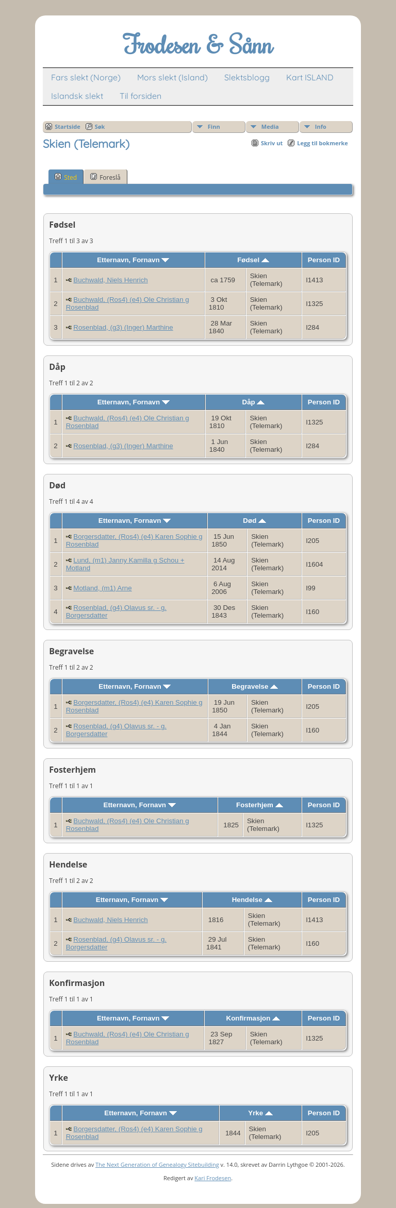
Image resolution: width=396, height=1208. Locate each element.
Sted (66, 177)
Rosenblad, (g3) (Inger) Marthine (123, 327)
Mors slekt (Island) (172, 77)
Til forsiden (140, 96)
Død (254, 520)
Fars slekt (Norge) (86, 77)
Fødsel (253, 260)
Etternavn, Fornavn (133, 260)
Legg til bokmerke (322, 143)
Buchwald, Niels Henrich (110, 280)
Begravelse (255, 686)
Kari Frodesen (212, 1178)
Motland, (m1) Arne (102, 588)
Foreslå (105, 177)
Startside (67, 126)
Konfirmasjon (253, 1018)
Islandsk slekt (77, 96)
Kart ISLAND (310, 77)
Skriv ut (272, 143)
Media (270, 126)
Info (320, 126)
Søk (100, 126)
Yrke (260, 1113)
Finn (214, 126)
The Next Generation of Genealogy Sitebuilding (157, 1164)
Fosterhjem (259, 805)
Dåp (253, 402)
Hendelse (252, 900)
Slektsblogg (247, 77)
